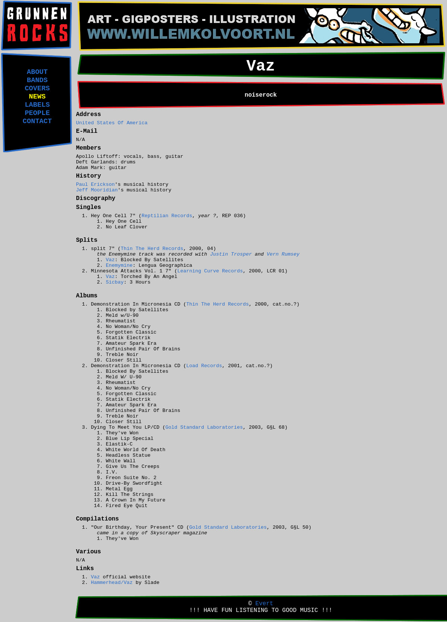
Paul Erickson (95, 184)
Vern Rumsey (283, 254)
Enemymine (119, 265)
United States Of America (112, 123)
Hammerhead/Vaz (112, 582)
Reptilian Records (167, 216)
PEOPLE (37, 113)
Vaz (110, 260)
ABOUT (37, 72)
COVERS (37, 88)
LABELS (37, 105)
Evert (264, 603)
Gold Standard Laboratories (204, 427)
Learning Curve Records (210, 271)
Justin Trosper (231, 254)
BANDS (37, 80)
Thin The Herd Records (152, 248)
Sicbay (115, 282)
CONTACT (37, 121)
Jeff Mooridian (97, 190)
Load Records (204, 366)
